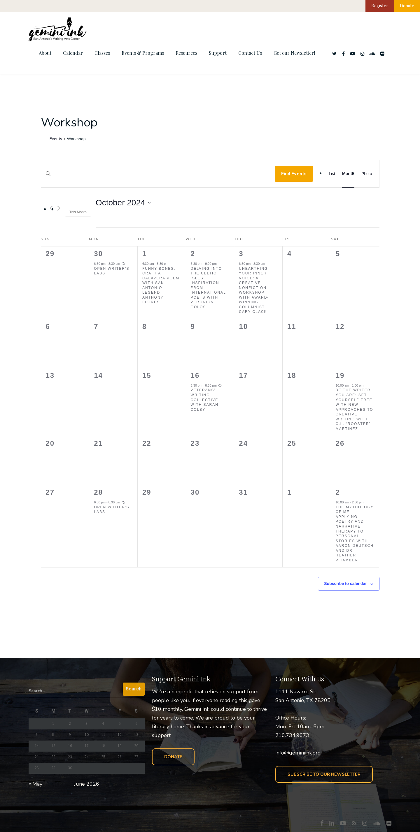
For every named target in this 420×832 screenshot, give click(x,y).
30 (98, 254)
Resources (186, 53)
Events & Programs (143, 53)
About (45, 53)
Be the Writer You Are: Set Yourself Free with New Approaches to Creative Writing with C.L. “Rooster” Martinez (354, 409)
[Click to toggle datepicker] (123, 203)
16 (195, 375)
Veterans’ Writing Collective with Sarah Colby (204, 399)
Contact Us (250, 53)
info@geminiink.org (298, 752)
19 (340, 375)
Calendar (73, 53)
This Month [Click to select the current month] (78, 212)
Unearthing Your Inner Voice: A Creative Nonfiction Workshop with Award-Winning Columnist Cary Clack (254, 290)
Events (56, 139)
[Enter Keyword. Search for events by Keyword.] (158, 179)
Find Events (294, 174)
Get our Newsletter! (294, 53)
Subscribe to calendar (345, 583)
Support (218, 53)
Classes (102, 53)
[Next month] (58, 208)
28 (98, 492)
